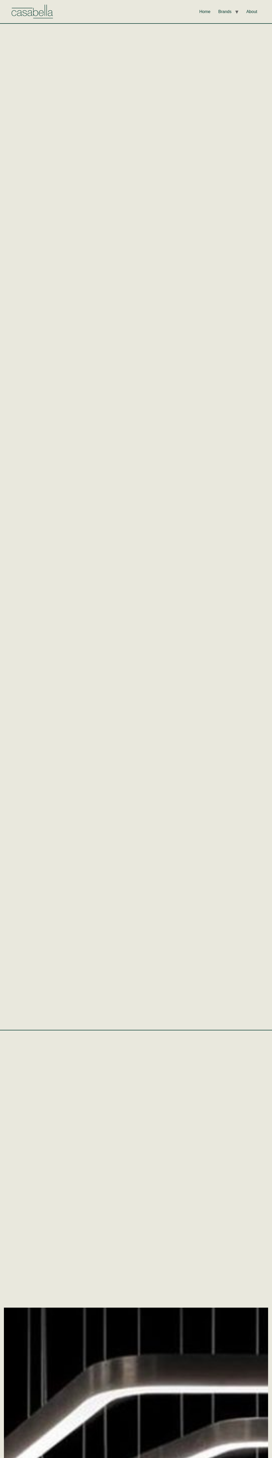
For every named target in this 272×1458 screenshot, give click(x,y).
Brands (225, 11)
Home (205, 11)
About (251, 11)
